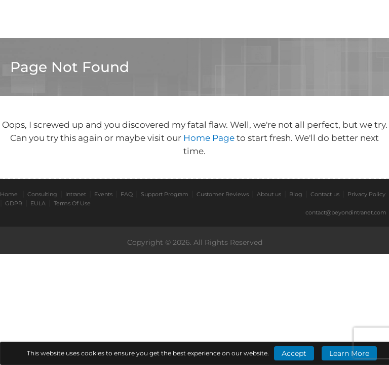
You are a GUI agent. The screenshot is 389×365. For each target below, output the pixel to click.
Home (9, 194)
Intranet (75, 194)
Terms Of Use (72, 203)
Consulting (42, 194)
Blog (295, 194)
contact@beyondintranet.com (345, 212)
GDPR (13, 203)
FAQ (127, 194)
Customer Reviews (223, 194)
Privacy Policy (366, 194)
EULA (38, 203)
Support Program (164, 194)
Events (103, 194)
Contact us (324, 194)
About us (269, 194)
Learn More (349, 353)
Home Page (210, 138)
